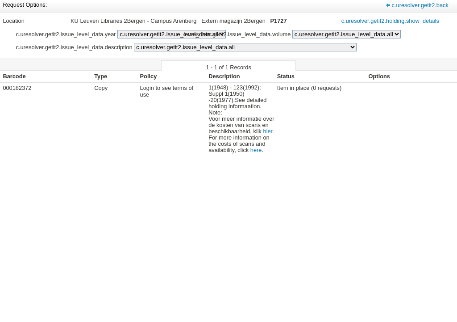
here (256, 150)
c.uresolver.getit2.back (420, 5)
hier (268, 131)
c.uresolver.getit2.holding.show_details (390, 20)
